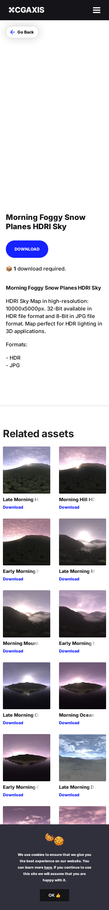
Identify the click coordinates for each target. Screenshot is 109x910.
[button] (22, 32)
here (48, 867)
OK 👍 (54, 895)
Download (27, 159)
